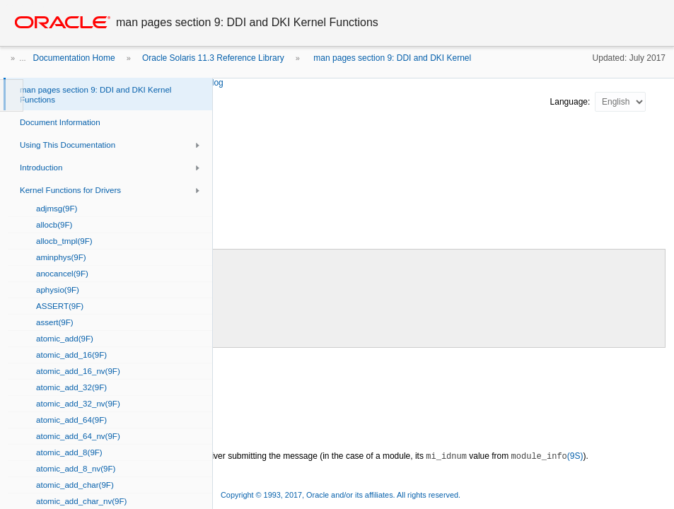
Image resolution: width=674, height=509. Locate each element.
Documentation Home (74, 58)
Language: (571, 102)
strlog (212, 83)
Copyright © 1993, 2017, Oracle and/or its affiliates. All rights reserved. (340, 495)
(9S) (547, 456)
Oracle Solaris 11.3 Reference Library (213, 58)
